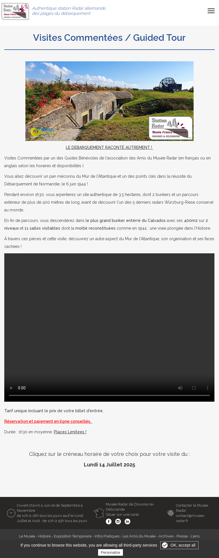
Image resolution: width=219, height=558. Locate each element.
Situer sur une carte (122, 514)
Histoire (44, 536)
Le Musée (27, 536)
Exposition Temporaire (73, 536)
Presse (182, 536)
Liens (195, 536)
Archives (166, 536)
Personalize (110, 552)
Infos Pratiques (107, 536)
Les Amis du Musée (139, 536)
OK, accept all (183, 545)
